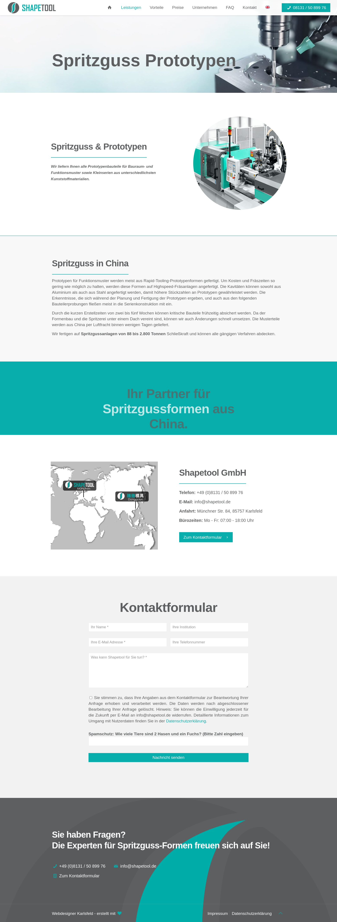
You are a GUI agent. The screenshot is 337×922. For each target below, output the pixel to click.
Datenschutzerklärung (186, 721)
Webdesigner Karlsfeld (72, 913)
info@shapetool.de (138, 866)
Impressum (217, 913)
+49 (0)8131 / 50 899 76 (82, 866)
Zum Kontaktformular (79, 875)
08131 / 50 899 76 (306, 7)
